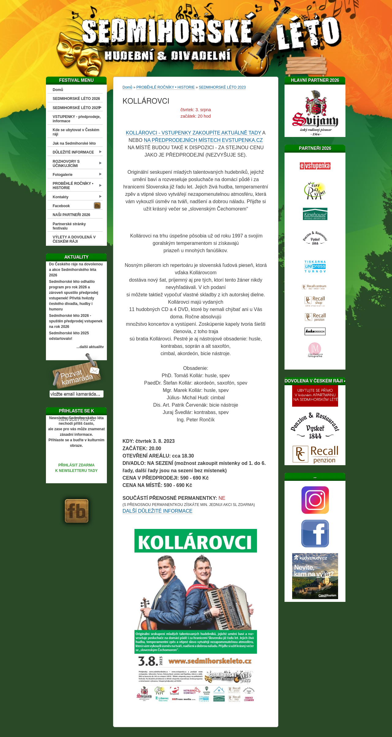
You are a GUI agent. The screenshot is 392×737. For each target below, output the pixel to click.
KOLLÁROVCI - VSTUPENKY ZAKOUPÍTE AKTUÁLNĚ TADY (193, 132)
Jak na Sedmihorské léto (74, 143)
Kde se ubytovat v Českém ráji (76, 132)
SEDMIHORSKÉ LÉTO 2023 (222, 87)
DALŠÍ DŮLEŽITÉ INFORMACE (157, 511)
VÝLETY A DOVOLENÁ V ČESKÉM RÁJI (74, 239)
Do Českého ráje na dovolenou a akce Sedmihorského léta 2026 (76, 269)
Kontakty (60, 197)
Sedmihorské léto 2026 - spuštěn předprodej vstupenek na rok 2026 (76, 321)
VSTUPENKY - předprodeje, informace (76, 119)
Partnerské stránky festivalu (69, 226)
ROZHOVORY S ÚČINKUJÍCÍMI (66, 163)
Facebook (61, 206)
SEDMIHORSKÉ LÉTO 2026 (76, 99)
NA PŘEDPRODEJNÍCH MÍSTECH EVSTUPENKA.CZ (203, 140)
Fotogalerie (63, 175)
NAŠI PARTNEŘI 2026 (71, 215)
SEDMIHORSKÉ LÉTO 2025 (76, 108)
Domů (58, 90)
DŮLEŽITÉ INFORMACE (73, 152)
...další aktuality (90, 347)
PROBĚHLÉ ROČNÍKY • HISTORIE (73, 185)
